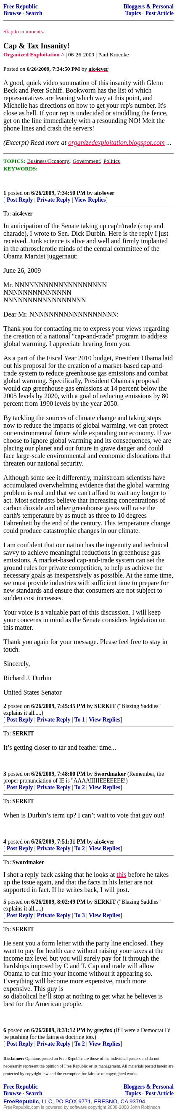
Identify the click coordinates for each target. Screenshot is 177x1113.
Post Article (159, 13)
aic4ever (104, 193)
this (121, 874)
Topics (133, 13)
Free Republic (20, 6)
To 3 (79, 915)
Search (34, 13)
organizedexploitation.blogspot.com (116, 142)
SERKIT (105, 706)
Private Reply (54, 200)
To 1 (79, 719)
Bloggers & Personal (149, 6)
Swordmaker (110, 774)
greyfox (103, 1030)
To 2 (79, 787)
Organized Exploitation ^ (33, 54)
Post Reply (20, 200)
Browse (12, 13)
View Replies (90, 200)
